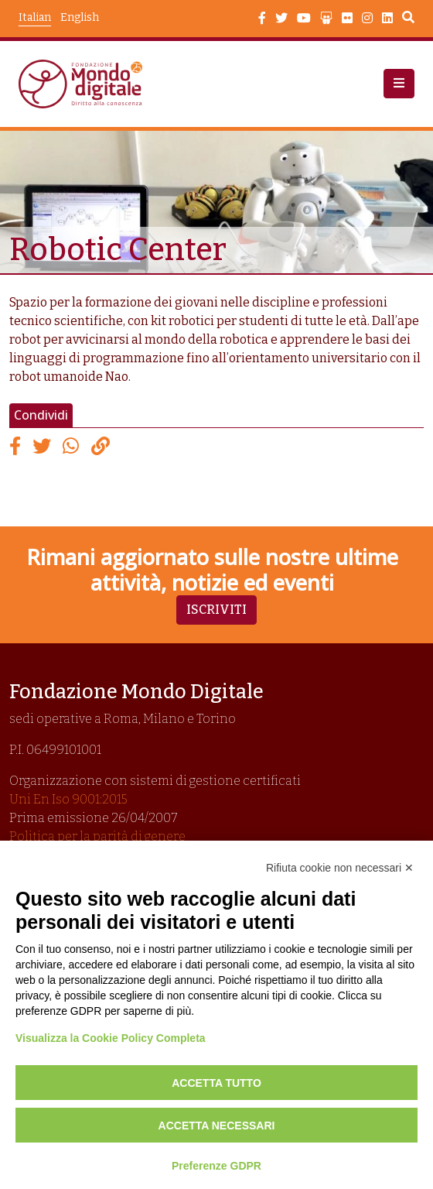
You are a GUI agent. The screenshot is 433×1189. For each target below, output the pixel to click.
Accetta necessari (217, 1125)
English (79, 17)
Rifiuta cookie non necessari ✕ (340, 868)
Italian (35, 17)
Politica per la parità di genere (97, 836)
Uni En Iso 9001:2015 (68, 799)
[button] (399, 83)
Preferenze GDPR (216, 1166)
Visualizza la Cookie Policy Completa (110, 1038)
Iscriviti (216, 609)
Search (408, 19)
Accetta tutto (216, 1083)
